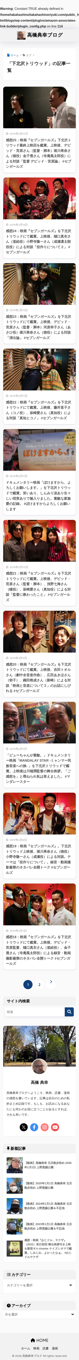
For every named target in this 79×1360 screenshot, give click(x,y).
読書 (46, 1348)
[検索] (69, 1011)
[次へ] (50, 984)
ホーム (25, 1348)
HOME (39, 1340)
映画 (36, 1348)
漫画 (55, 1348)
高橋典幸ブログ (40, 35)
